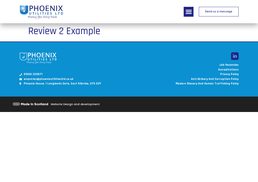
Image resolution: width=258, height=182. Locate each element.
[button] (188, 12)
